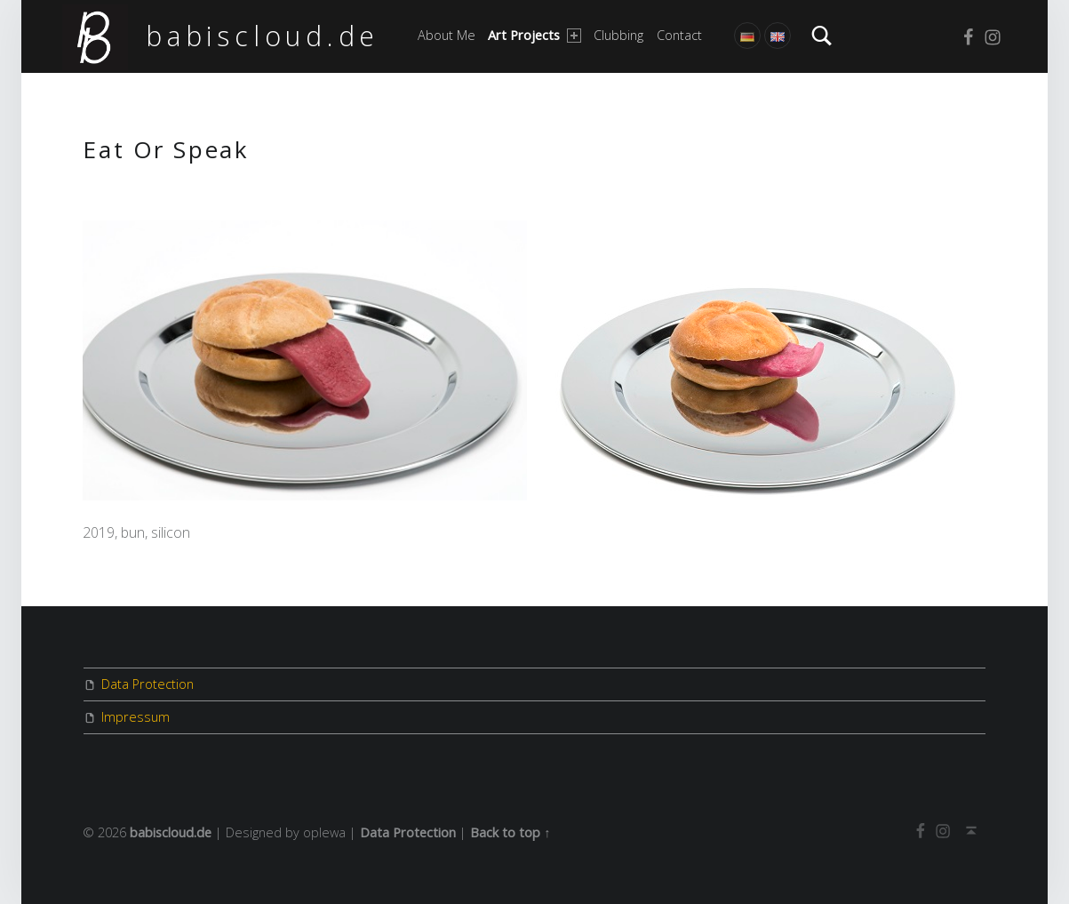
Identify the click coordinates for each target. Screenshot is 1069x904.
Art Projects (534, 35)
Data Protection (147, 684)
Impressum (135, 716)
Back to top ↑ (510, 832)
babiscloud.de (262, 36)
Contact (679, 35)
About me (446, 35)
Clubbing (618, 35)
